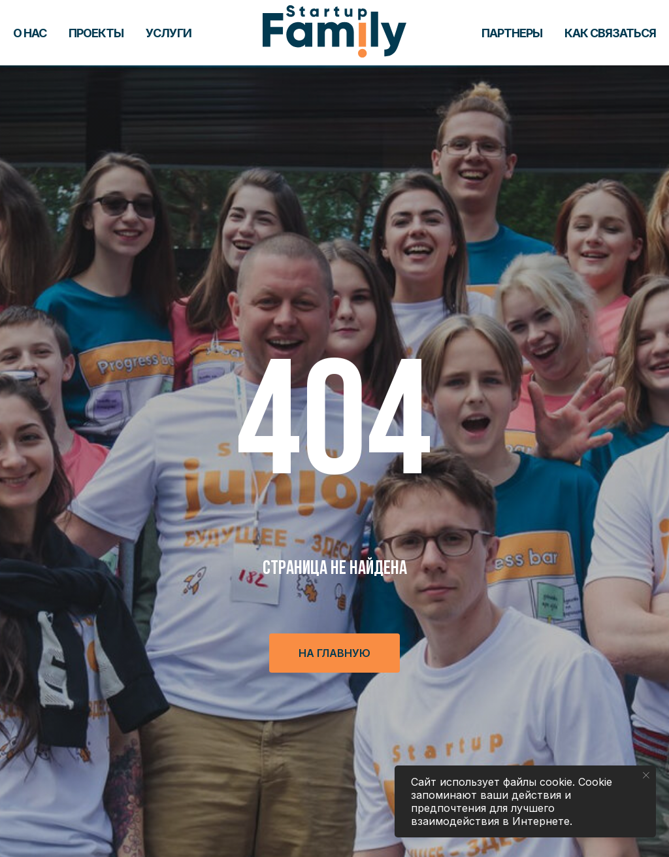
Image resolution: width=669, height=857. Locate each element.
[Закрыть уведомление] (646, 775)
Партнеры (511, 33)
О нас (29, 33)
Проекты (96, 33)
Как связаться (610, 33)
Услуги (168, 33)
